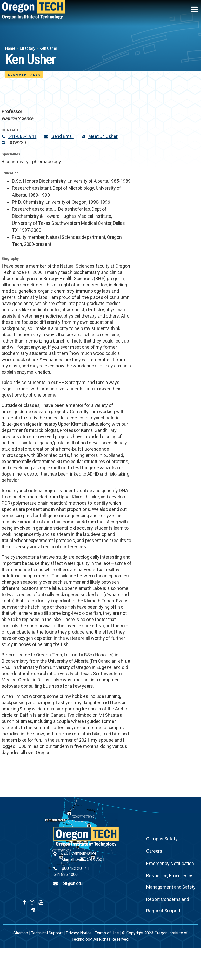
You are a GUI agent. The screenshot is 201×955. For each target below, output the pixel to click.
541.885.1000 (65, 874)
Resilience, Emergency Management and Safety (171, 881)
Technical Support (47, 933)
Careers (154, 851)
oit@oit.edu (73, 883)
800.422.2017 (74, 868)
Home (10, 48)
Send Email (62, 136)
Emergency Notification (170, 863)
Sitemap (20, 933)
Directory (27, 48)
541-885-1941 (22, 136)
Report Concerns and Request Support (167, 905)
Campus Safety (161, 838)
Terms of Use (107, 933)
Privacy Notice (78, 933)
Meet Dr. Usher (103, 136)
